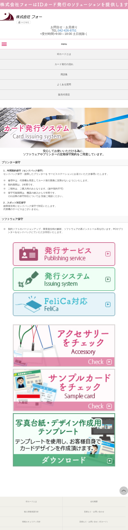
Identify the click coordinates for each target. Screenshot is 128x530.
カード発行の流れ (64, 64)
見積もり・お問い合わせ (94, 512)
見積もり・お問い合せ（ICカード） (94, 522)
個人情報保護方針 (31, 512)
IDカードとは (64, 54)
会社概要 (94, 501)
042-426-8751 (67, 30)
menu (64, 44)
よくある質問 (64, 84)
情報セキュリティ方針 (31, 522)
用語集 (64, 74)
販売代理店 (64, 94)
